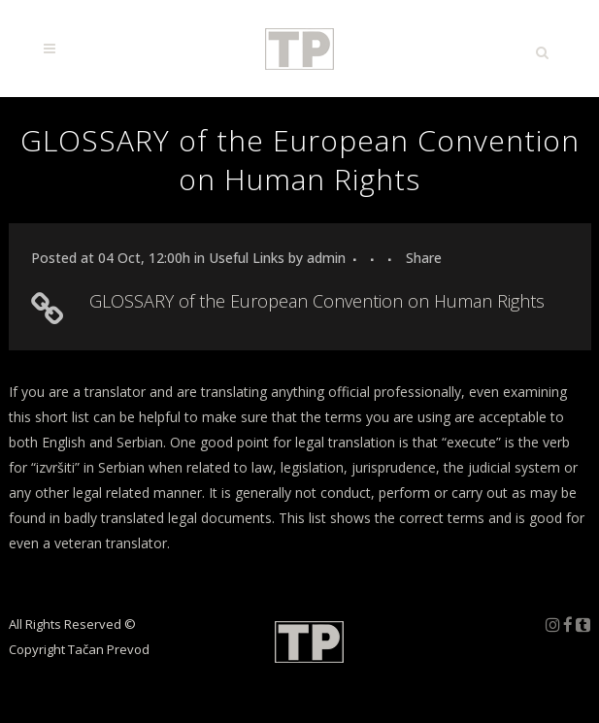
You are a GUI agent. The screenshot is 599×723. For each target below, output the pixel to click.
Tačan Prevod (109, 649)
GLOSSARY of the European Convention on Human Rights (317, 300)
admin (326, 257)
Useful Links (246, 257)
